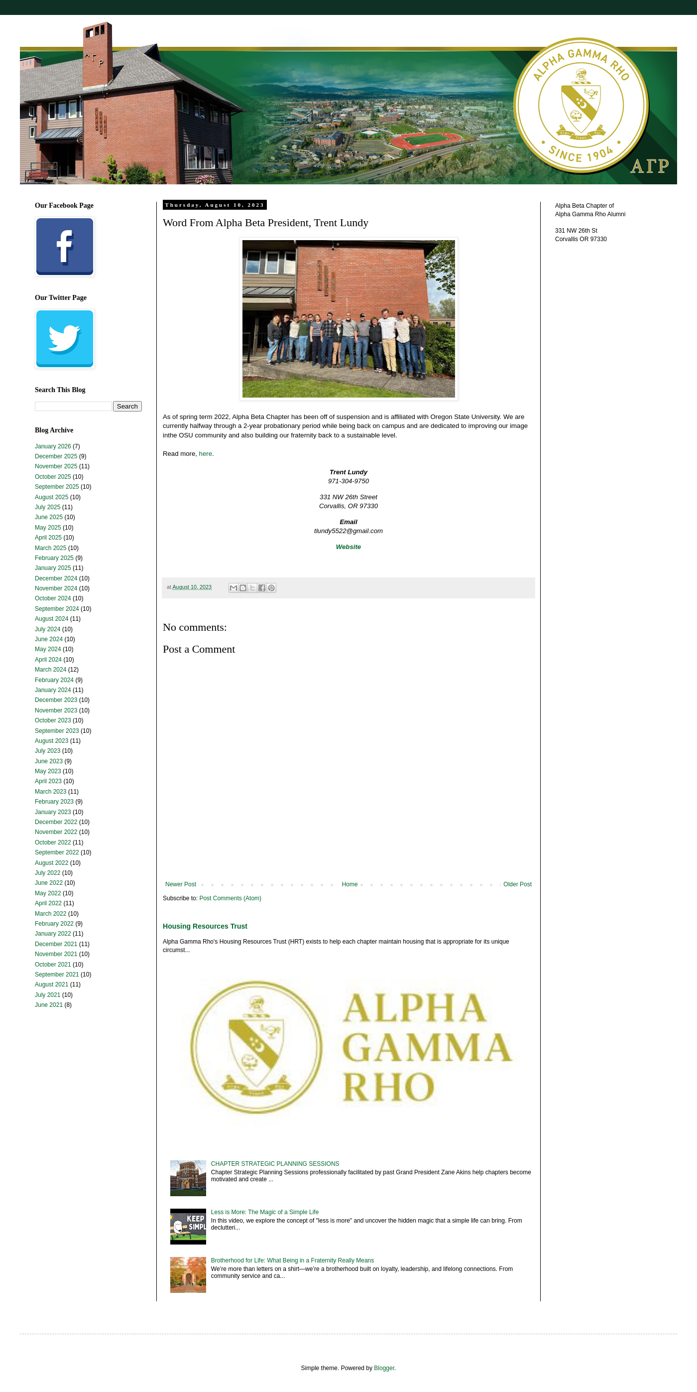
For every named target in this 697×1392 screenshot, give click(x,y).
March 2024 (50, 669)
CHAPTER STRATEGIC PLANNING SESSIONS (275, 1163)
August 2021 (51, 984)
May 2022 (48, 893)
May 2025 (48, 527)
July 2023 (47, 750)
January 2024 (53, 690)
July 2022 (47, 872)
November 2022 (56, 832)
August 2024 (51, 618)
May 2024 (48, 649)
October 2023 (53, 720)
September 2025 (57, 486)
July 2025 (47, 507)
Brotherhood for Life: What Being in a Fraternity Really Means (292, 1260)
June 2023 (49, 761)
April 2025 (48, 537)
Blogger (384, 1368)
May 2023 (48, 771)
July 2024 (47, 629)
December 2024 (56, 578)
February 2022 (54, 923)
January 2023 (53, 812)
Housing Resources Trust (205, 926)
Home (350, 884)
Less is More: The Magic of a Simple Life (265, 1212)
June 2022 (49, 882)
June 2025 (49, 517)
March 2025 (50, 548)
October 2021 (53, 964)
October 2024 (53, 598)
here (205, 453)
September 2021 (57, 974)
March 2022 (50, 913)
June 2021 (49, 1004)
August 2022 (51, 862)
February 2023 (54, 801)
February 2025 (54, 558)
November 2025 (56, 466)
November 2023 (56, 710)
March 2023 (50, 791)
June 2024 (49, 639)
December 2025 (56, 456)
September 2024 (57, 608)
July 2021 (47, 994)
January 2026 (53, 446)
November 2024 (56, 588)
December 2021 (56, 944)
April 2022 (48, 903)
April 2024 (48, 659)
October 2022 (53, 842)
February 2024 (54, 680)
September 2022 (57, 852)
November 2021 (56, 954)
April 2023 (48, 781)
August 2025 (51, 497)
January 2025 (53, 567)
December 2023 (56, 699)
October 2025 (53, 476)
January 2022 (53, 933)
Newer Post (180, 884)
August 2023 (51, 740)
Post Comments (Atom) (230, 898)
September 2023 (57, 730)
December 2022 (56, 822)
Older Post (517, 884)
